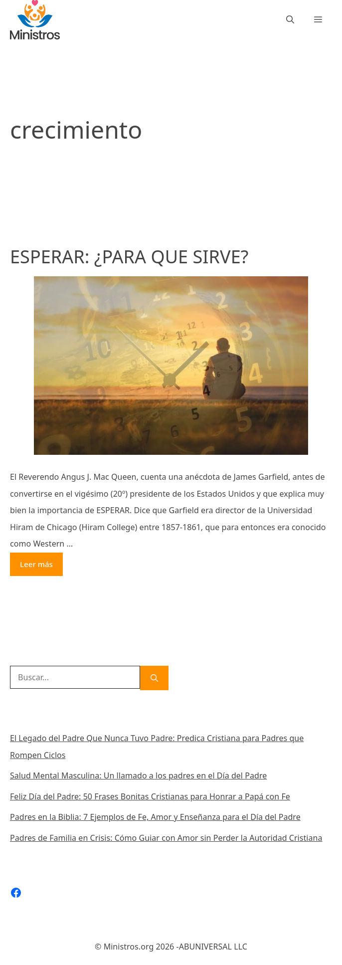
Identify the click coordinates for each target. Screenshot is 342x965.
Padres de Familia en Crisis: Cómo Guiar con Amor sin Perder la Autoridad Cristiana (166, 837)
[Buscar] (154, 678)
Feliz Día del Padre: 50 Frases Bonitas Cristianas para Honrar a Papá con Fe (150, 796)
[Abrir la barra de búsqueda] (290, 19)
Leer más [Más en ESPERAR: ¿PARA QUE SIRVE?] (36, 564)
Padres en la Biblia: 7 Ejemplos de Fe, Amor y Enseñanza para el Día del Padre (155, 816)
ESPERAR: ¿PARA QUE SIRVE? (129, 256)
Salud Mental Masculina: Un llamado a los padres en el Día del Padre (138, 775)
